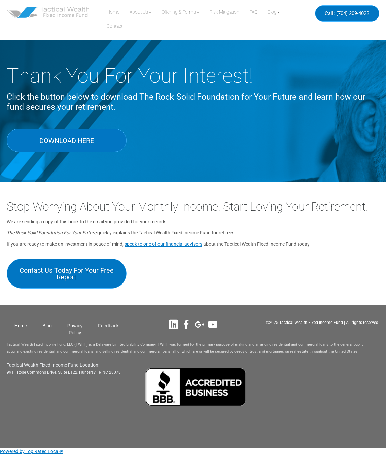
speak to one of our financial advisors (163, 244)
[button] (140, 12)
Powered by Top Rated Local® (31, 451)
